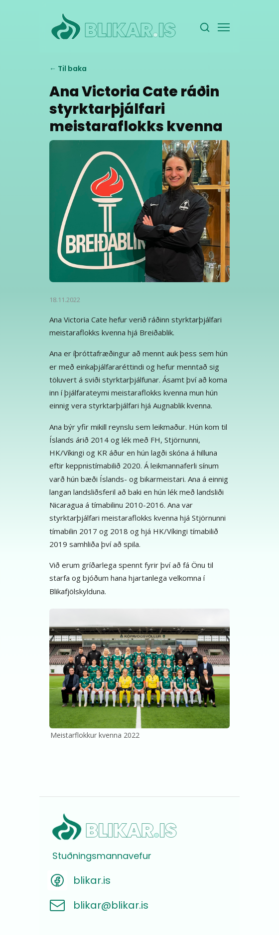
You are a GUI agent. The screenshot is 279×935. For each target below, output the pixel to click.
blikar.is (92, 880)
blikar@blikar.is (110, 905)
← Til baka (68, 69)
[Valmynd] (224, 27)
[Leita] (205, 27)
